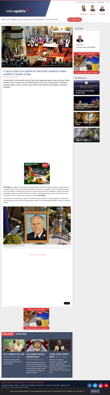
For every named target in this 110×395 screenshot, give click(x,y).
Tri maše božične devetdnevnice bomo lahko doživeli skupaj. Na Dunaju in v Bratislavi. (86, 106)
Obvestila (10, 385)
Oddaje (20, 20)
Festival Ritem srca (38, 20)
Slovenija (6, 77)
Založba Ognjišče (100, 2)
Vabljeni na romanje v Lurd (83, 140)
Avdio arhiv (54, 20)
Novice (8, 20)
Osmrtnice (4, 385)
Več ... (84, 391)
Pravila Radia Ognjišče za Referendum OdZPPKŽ (15, 387)
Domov (4, 20)
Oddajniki (63, 385)
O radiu (48, 385)
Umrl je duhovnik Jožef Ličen (13, 353)
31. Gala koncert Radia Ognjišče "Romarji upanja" (84, 91)
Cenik (88, 2)
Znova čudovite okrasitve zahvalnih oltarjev (35, 355)
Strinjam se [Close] (95, 391)
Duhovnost (32, 382)
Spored (48, 20)
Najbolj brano (8, 334)
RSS (68, 385)
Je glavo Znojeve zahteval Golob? (58, 355)
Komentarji (14, 20)
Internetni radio (55, 385)
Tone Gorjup (79, 45)
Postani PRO (79, 2)
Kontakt (84, 2)
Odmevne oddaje (21, 334)
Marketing (92, 2)
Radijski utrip (27, 20)
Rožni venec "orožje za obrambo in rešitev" (85, 123)
